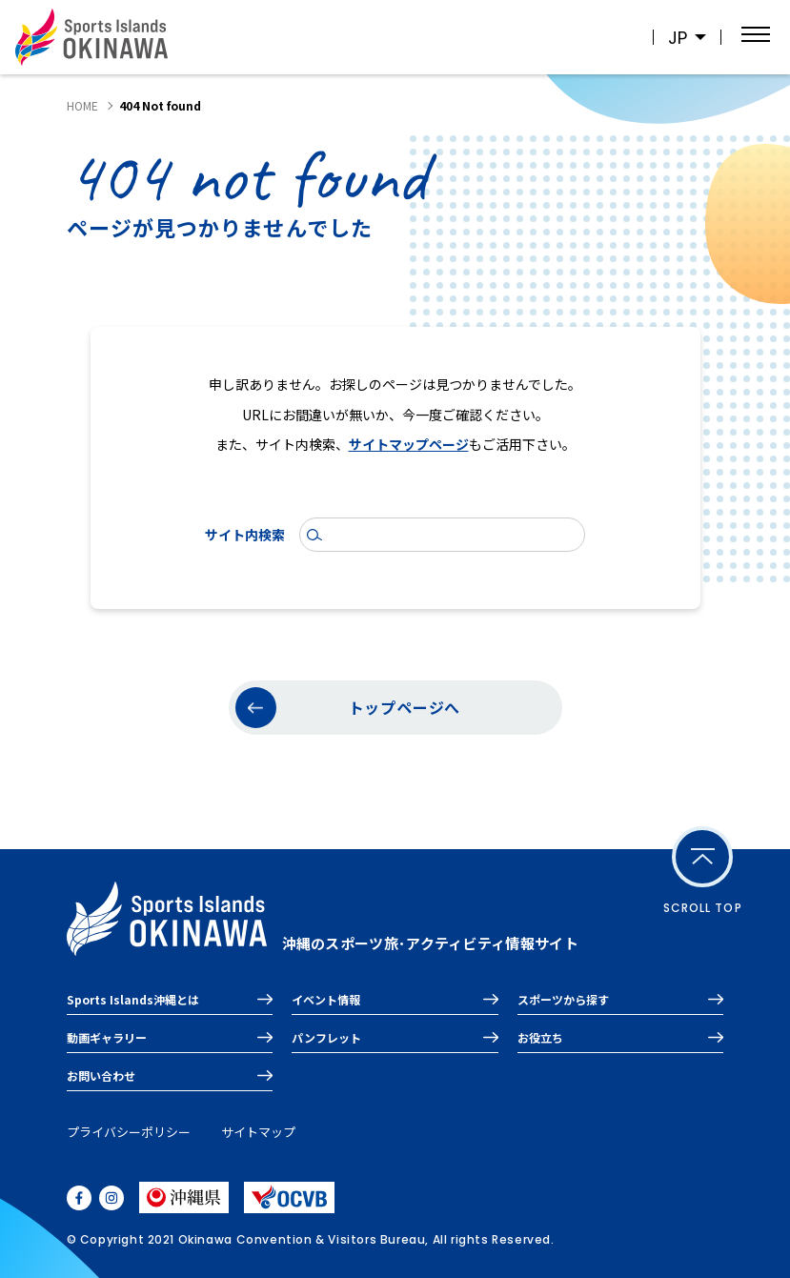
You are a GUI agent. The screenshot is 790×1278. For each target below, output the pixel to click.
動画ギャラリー (107, 1037)
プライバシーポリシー (129, 1132)
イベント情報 (326, 999)
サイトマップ (258, 1132)
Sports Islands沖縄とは (133, 999)
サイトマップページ (409, 444)
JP (677, 38)
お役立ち (540, 1037)
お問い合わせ (101, 1075)
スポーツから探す (563, 999)
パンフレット (326, 1037)
